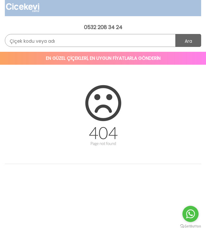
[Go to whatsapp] (190, 214)
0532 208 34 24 (103, 27)
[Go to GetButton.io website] (190, 226)
